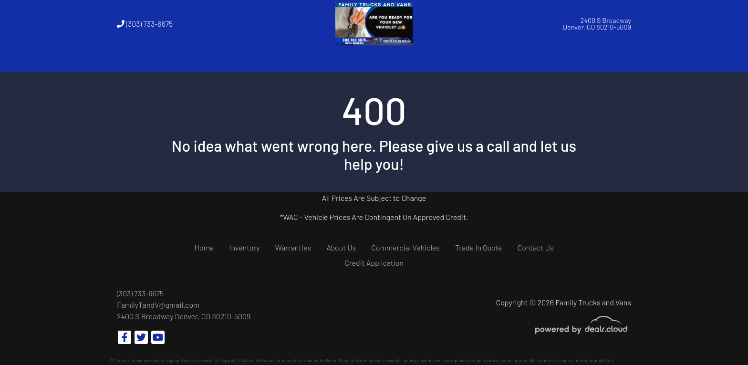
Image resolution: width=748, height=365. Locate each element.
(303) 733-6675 (145, 23)
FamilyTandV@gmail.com (158, 304)
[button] (242, 59)
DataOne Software (255, 360)
